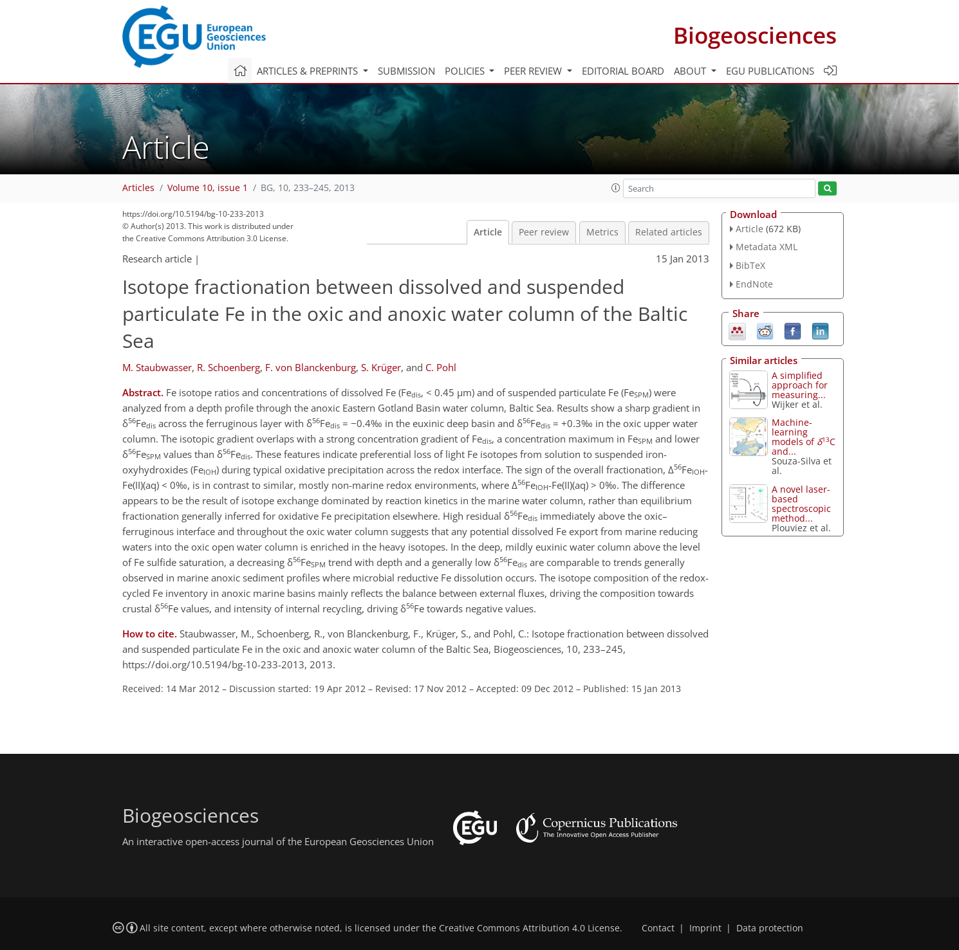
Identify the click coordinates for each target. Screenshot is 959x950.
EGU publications (770, 70)
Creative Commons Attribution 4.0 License (529, 928)
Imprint (705, 928)
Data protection (769, 928)
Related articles (668, 232)
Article (488, 232)
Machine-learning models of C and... (803, 436)
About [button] (691, 70)
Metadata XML (766, 247)
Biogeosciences (755, 35)
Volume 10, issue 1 (207, 188)
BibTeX (750, 265)
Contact (658, 928)
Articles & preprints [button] (308, 70)
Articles (138, 188)
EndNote (754, 284)
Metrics (602, 232)
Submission (406, 70)
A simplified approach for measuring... (800, 385)
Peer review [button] (534, 70)
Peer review (544, 232)
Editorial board (623, 70)
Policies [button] (466, 70)
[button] (615, 188)
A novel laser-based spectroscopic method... (801, 503)
